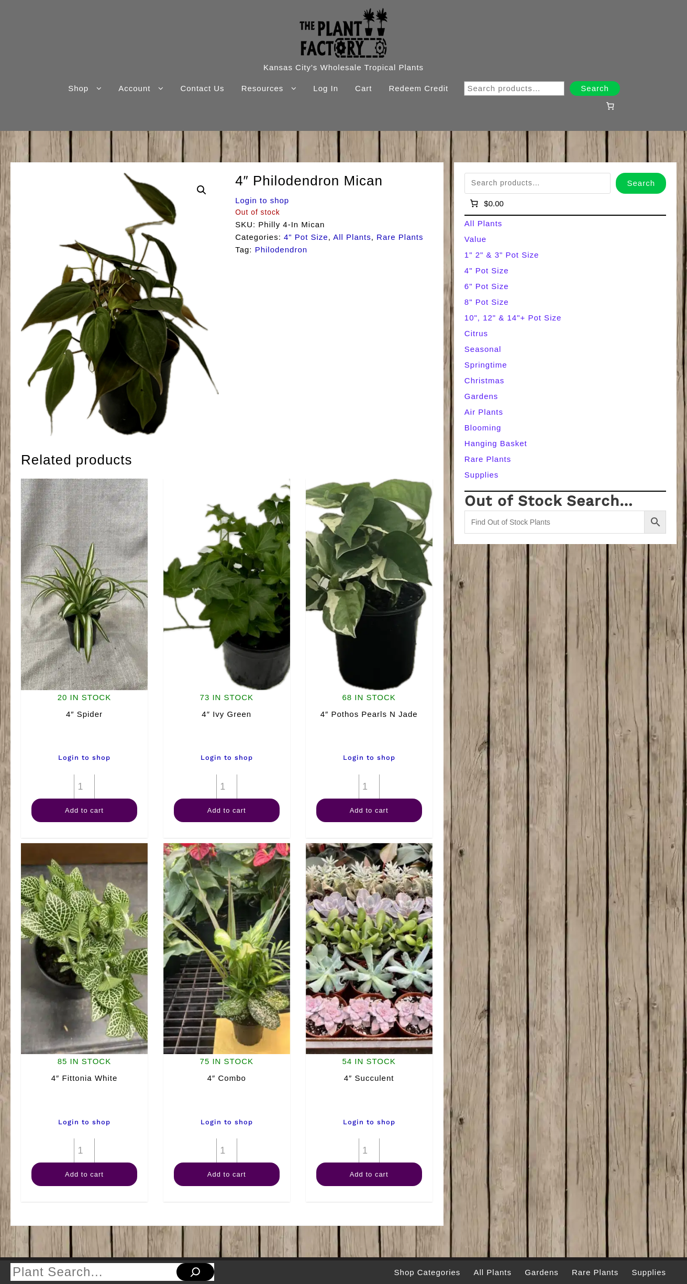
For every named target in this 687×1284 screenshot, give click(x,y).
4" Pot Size (306, 237)
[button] (201, 190)
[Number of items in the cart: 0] (610, 106)
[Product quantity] (84, 786)
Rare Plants (399, 237)
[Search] (195, 1272)
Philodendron (281, 249)
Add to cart (84, 810)
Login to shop (262, 200)
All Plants (352, 237)
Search (595, 88)
